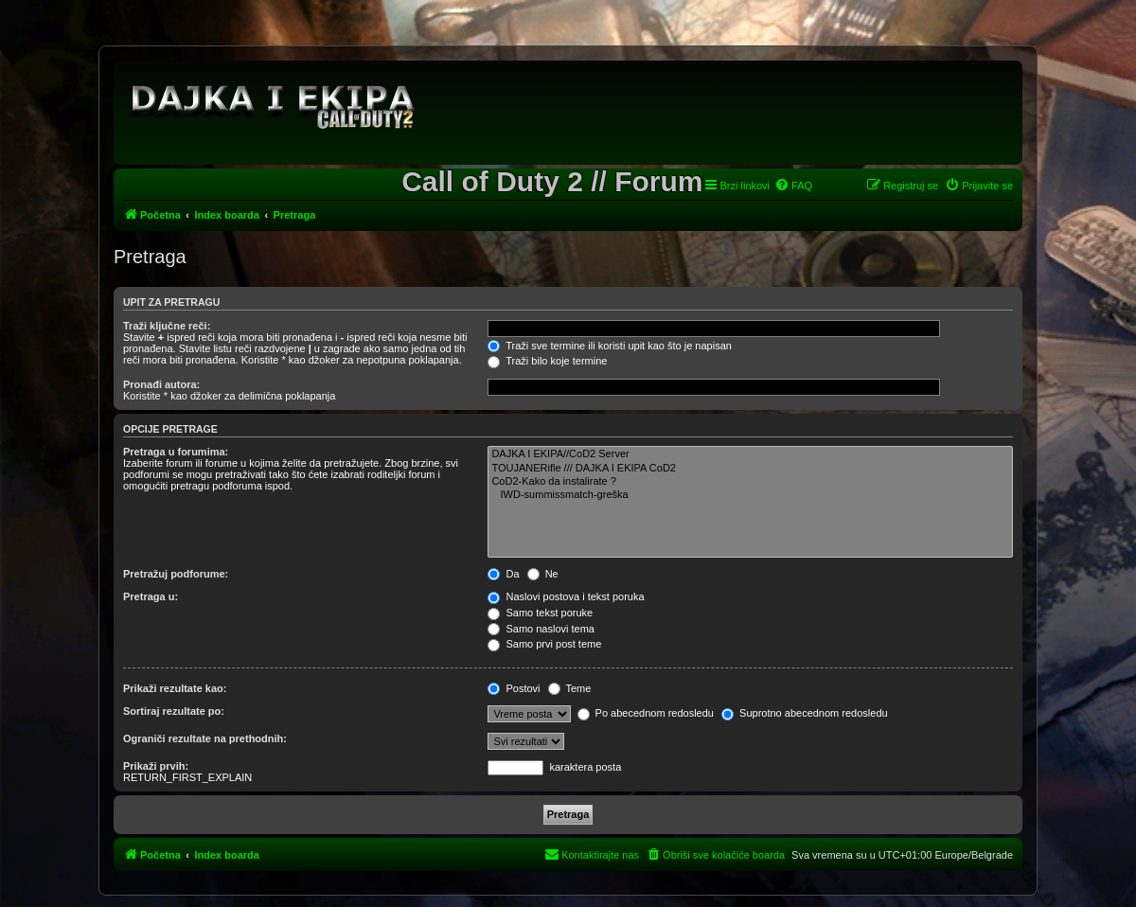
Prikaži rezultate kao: (174, 688)
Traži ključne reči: (166, 325)
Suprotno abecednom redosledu (804, 713)
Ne (543, 573)
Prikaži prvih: (155, 766)
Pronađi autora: (161, 384)
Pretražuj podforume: (175, 573)
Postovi (514, 688)
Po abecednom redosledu (645, 713)
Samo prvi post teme (544, 643)
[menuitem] (793, 185)
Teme (570, 688)
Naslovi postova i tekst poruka (566, 596)
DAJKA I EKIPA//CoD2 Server (750, 454)
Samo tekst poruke (540, 612)
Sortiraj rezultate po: (173, 711)
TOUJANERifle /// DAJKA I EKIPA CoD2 (750, 468)
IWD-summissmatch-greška (750, 495)
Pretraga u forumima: (175, 451)
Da (503, 573)
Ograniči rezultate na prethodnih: (205, 738)
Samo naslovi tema (541, 628)
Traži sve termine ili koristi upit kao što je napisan (610, 345)
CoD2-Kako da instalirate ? (750, 482)
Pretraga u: (150, 596)
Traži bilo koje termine (547, 360)
